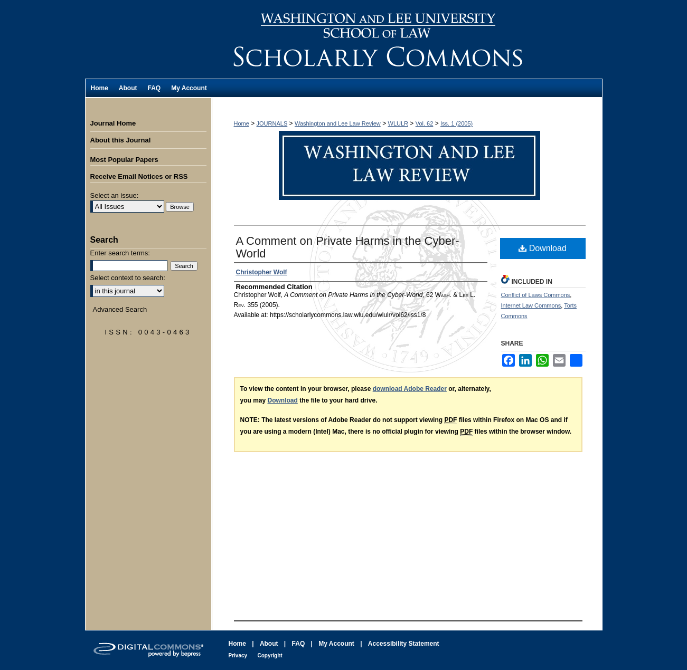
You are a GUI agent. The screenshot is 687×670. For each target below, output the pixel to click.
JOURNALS (272, 123)
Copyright (269, 655)
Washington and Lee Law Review (407, 39)
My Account (336, 643)
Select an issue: (114, 195)
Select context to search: (127, 278)
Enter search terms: (120, 253)
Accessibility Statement (403, 643)
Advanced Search (120, 309)
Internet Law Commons (531, 305)
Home (241, 123)
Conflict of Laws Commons (535, 295)
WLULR (398, 123)
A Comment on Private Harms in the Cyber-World (347, 247)
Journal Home (113, 123)
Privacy (238, 655)
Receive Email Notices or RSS (139, 176)
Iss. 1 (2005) (456, 123)
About (269, 643)
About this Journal (120, 140)
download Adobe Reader (410, 389)
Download (543, 248)
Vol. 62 (425, 123)
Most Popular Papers (124, 160)
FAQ (298, 643)
